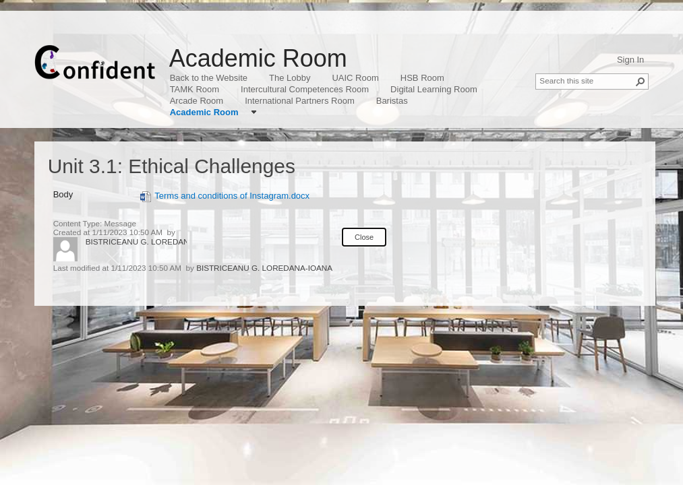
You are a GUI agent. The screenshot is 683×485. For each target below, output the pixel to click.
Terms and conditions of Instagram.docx (224, 196)
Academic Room (258, 58)
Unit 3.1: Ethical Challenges (171, 166)
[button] (640, 81)
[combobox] (586, 80)
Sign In (630, 60)
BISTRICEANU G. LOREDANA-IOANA (154, 241)
